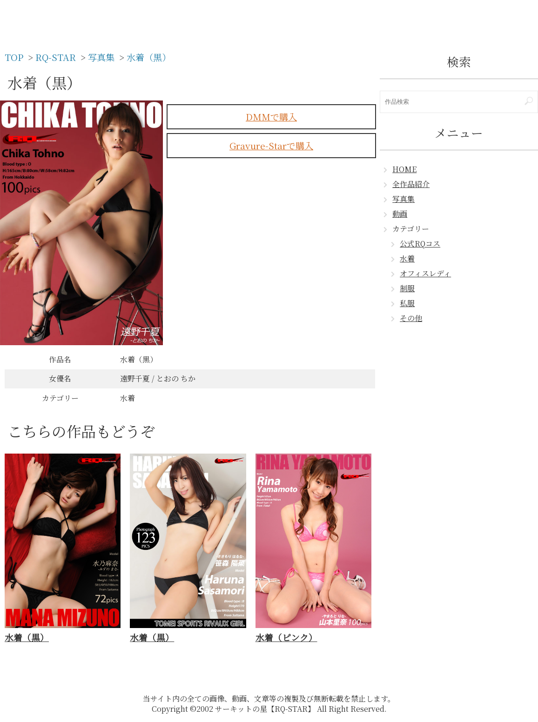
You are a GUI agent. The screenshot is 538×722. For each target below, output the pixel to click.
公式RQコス (420, 243)
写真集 (403, 199)
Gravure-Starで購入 (271, 145)
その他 (411, 318)
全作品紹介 (411, 184)
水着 (407, 258)
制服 (407, 288)
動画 (399, 213)
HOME (404, 169)
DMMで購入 (271, 116)
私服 (407, 303)
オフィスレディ (425, 273)
